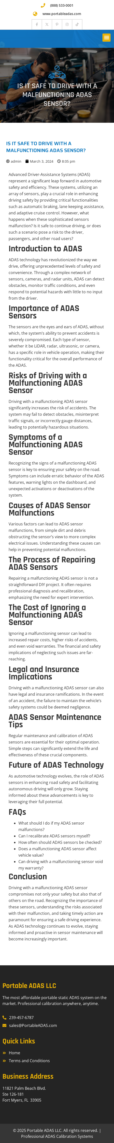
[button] (106, 38)
